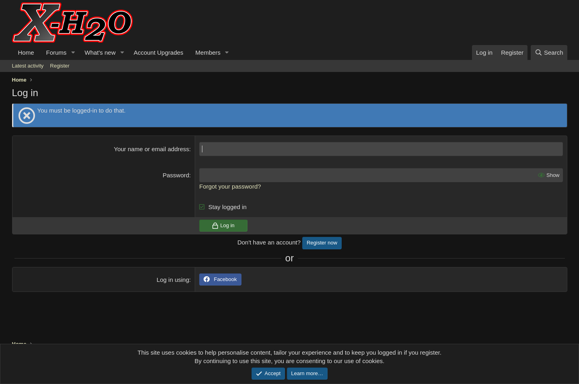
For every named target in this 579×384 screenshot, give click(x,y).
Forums (56, 52)
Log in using (173, 279)
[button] (72, 52)
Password (176, 175)
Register (59, 66)
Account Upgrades (158, 52)
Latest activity (28, 66)
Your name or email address (151, 149)
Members (208, 52)
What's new (99, 52)
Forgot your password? (230, 186)
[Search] (549, 52)
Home (26, 52)
